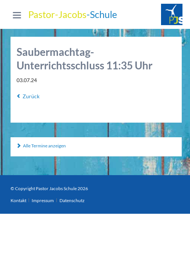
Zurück (31, 96)
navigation (17, 15)
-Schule (72, 14)
